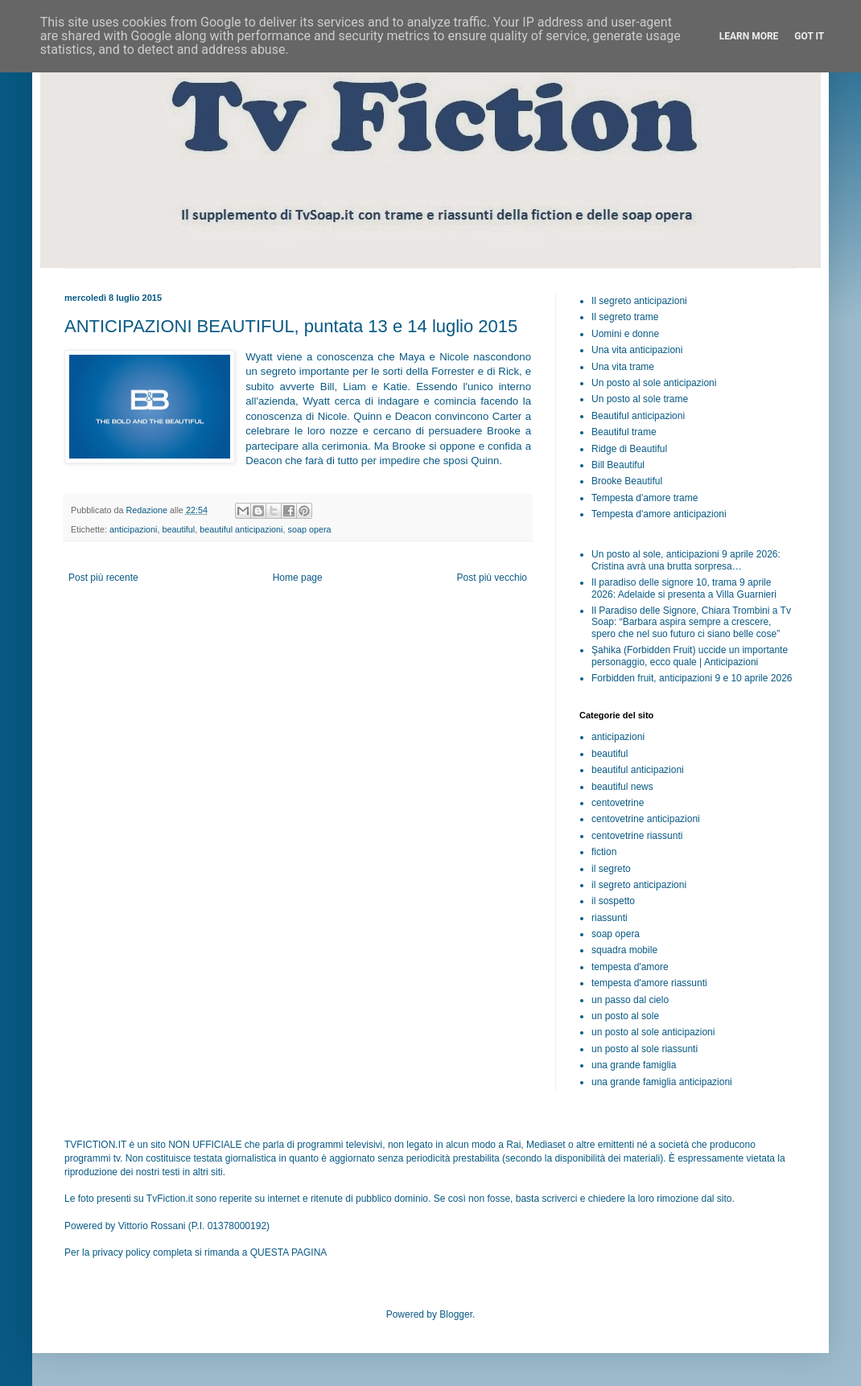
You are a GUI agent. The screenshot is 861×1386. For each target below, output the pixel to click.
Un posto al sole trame (639, 399)
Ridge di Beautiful (629, 448)
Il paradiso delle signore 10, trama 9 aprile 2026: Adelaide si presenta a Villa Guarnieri (684, 588)
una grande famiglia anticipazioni (661, 1082)
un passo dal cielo (630, 1000)
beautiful (178, 529)
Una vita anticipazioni (636, 350)
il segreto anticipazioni (638, 884)
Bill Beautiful (618, 465)
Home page (298, 577)
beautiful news (622, 786)
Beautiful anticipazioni (638, 416)
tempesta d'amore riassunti (649, 983)
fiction (603, 852)
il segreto (611, 868)
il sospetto (613, 901)
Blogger (455, 1314)
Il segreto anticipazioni (639, 300)
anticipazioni (133, 529)
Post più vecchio (492, 577)
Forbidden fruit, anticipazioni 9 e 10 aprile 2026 (692, 678)
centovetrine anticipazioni (645, 819)
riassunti (609, 917)
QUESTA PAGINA (289, 1252)
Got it (809, 36)
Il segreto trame (624, 317)
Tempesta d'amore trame (644, 498)
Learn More (749, 36)
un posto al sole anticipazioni (653, 1032)
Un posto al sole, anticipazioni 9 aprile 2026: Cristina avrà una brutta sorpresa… (686, 560)
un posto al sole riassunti (644, 1049)
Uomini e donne (625, 333)
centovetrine (617, 802)
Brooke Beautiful (626, 481)
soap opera (310, 529)
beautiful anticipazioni (241, 529)
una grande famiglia (633, 1065)
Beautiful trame (624, 432)
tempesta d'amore (630, 967)
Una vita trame (622, 366)
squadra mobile (624, 950)
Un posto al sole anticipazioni (653, 383)
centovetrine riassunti (636, 835)
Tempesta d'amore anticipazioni (659, 514)
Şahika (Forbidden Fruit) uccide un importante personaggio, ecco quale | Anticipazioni (689, 655)
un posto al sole (625, 1016)
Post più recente (103, 577)
